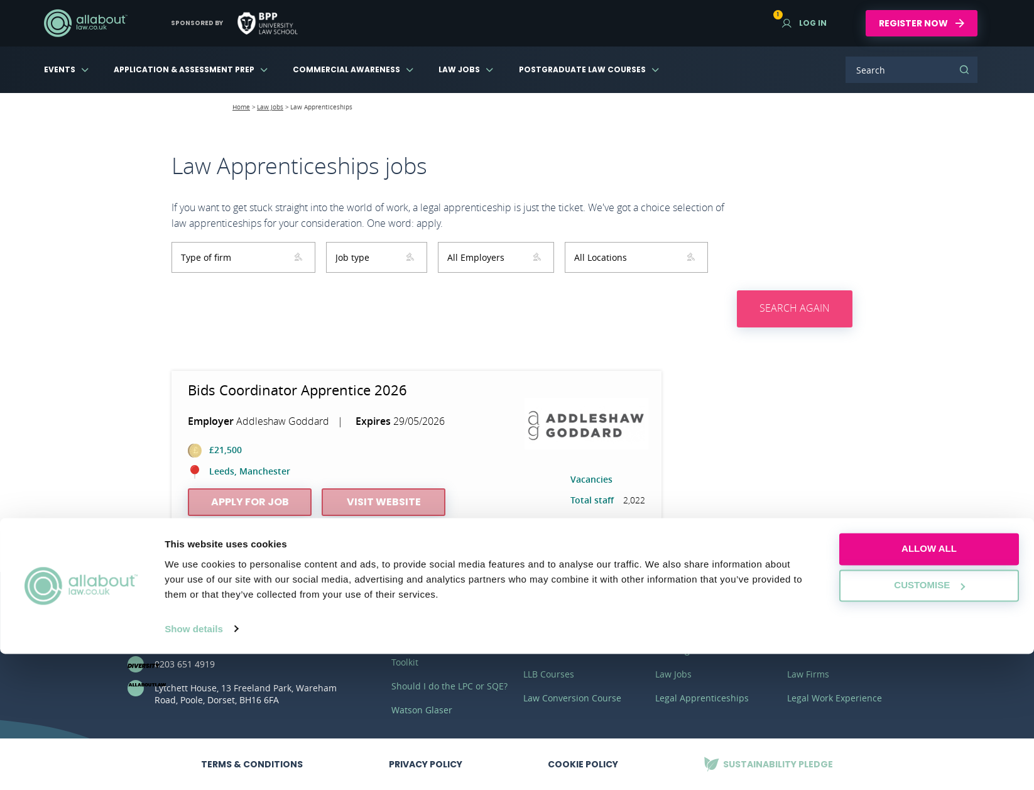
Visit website (384, 502)
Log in (804, 23)
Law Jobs (459, 69)
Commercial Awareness (346, 69)
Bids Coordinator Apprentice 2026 (297, 390)
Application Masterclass (441, 626)
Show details (194, 765)
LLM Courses (550, 650)
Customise (929, 721)
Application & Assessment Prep (184, 69)
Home (241, 107)
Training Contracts (693, 650)
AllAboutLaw (85, 23)
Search (964, 70)
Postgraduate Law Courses (582, 69)
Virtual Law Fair (819, 626)
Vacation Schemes (693, 626)
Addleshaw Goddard (282, 421)
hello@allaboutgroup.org (207, 640)
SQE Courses (550, 626)
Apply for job (250, 502)
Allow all (929, 685)
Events (59, 69)
